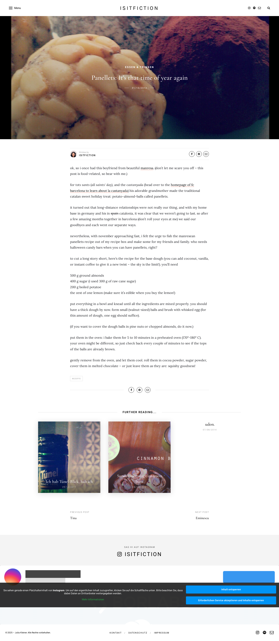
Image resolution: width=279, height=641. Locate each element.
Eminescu (202, 516)
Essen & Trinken (139, 67)
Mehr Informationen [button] (93, 598)
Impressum (161, 631)
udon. (210, 424)
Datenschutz (137, 631)
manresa (147, 168)
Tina (73, 516)
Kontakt (116, 631)
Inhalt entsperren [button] (231, 588)
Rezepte (76, 378)
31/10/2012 (139, 88)
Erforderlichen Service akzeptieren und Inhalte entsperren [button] (231, 599)
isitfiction (139, 8)
